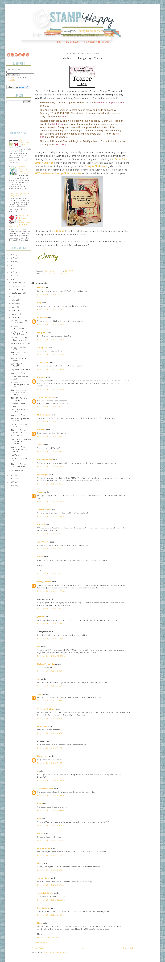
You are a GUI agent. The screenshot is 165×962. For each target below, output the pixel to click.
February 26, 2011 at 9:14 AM (50, 516)
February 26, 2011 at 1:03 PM (50, 671)
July (14, 300)
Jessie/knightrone (45, 893)
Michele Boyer (43, 415)
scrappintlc (42, 332)
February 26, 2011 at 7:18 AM (50, 422)
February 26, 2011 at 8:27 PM (50, 855)
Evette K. (41, 377)
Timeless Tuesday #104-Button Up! (19, 431)
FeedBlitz (10, 80)
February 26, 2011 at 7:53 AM (50, 451)
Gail (39, 818)
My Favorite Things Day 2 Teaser (19, 333)
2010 (12, 475)
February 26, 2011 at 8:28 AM (50, 501)
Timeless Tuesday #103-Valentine (19, 465)
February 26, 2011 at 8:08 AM (50, 466)
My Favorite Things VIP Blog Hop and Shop (20, 384)
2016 (12, 261)
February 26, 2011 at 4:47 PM (50, 733)
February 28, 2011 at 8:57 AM (50, 885)
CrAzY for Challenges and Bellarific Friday (21, 441)
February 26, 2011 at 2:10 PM (50, 686)
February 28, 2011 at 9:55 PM (50, 915)
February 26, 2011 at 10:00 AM (51, 534)
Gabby (40, 492)
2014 (12, 269)
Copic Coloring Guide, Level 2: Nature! (24, 169)
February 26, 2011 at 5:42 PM (50, 780)
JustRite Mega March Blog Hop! (19, 194)
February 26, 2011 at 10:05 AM (51, 549)
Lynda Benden (43, 848)
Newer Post (37, 948)
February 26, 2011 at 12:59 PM (51, 656)
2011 (12, 279)
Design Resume (73, 41)
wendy (40, 833)
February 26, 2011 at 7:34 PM (50, 810)
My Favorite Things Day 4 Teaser (19, 322)
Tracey (40, 444)
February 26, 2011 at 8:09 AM (50, 484)
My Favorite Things (61, 274)
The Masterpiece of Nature (20, 420)
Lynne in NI (42, 726)
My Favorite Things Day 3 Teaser (19, 327)
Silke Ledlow (43, 908)
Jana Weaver (43, 542)
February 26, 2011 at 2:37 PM (50, 701)
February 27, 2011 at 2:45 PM (50, 870)
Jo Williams (42, 362)
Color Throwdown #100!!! (25, 142)
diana (40, 694)
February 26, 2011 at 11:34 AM (51, 623)
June (14, 303)
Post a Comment (42, 942)
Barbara (41, 524)
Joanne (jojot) (43, 878)
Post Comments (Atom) (55, 952)
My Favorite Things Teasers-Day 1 (19, 339)
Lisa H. (40, 863)
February (16, 317)
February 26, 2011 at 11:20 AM (51, 609)
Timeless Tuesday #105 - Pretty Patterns (19, 392)
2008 (12, 482)
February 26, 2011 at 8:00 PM (50, 840)
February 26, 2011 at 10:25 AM (51, 574)
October (16, 289)
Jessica (40, 617)
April (14, 310)
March (15, 314)
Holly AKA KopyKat (46, 664)
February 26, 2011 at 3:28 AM (50, 339)
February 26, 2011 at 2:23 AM (50, 324)
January (15, 471)
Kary (39, 302)
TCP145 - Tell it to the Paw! (19, 399)
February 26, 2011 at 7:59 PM (50, 825)
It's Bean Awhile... (19, 436)
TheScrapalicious (45, 788)
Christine (41, 430)
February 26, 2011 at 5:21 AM (50, 354)
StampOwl (42, 347)
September (17, 293)
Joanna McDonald (45, 397)
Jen (38, 679)
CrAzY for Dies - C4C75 (18, 365)
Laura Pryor (42, 474)
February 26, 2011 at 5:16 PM (50, 748)
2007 (12, 486)
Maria (40, 923)
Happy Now (42, 756)
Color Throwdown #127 (19, 459)
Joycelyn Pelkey (44, 509)
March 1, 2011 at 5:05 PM (48, 937)
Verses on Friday (19, 373)
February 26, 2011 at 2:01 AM (50, 294)
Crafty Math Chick (45, 709)
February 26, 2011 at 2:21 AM (50, 309)
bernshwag (42, 317)
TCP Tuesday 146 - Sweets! (20, 359)
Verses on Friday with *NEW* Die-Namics (19, 449)
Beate (40, 803)
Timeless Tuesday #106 (19, 353)
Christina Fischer (45, 459)
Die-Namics (48, 274)
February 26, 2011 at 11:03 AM (51, 591)
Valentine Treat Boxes (18, 405)
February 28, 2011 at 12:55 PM (51, 900)
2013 (12, 272)
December (17, 282)
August (15, 296)
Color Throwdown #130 (19, 348)
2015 (12, 265)
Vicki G (40, 557)
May (14, 307)
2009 (12, 479)
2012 (12, 276)
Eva (39, 646)
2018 (12, 254)
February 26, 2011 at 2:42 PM (50, 718)
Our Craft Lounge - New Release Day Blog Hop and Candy (20, 221)
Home (58, 41)
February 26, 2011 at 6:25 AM (50, 407)
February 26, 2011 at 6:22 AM (50, 389)
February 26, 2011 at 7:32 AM (50, 436)
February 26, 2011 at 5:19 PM (50, 763)
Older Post (128, 948)
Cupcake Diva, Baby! (20, 370)
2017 (12, 258)
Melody (40, 287)
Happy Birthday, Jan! (20, 343)
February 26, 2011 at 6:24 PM (50, 795)
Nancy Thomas (44, 582)
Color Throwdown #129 (19, 377)
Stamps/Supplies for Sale (96, 41)
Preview (10, 77)
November (17, 286)
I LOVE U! (15, 455)
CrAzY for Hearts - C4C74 (19, 410)
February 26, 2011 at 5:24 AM (50, 369)
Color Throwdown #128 (19, 425)
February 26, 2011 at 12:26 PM (51, 638)
